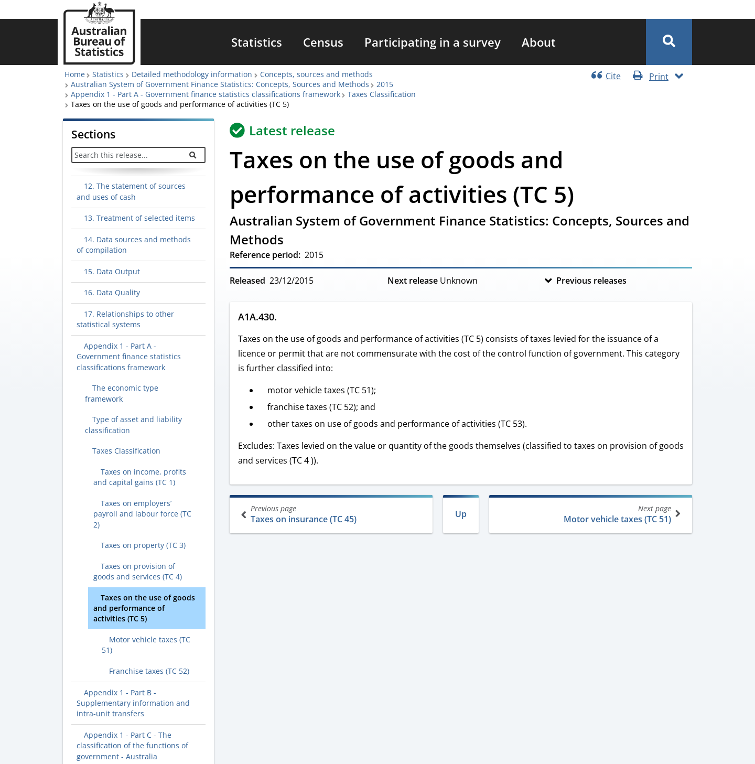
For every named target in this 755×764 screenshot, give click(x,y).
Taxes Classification (382, 94)
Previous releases (591, 280)
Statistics (256, 42)
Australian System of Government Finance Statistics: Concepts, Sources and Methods (220, 84)
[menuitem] (256, 42)
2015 (384, 84)
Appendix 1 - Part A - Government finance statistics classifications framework (205, 94)
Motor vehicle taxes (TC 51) (590, 514)
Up (461, 514)
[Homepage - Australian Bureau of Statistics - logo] (99, 33)
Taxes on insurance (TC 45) (332, 514)
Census (323, 42)
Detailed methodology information (192, 74)
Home (74, 74)
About (539, 42)
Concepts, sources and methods (316, 74)
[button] (669, 42)
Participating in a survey (432, 42)
